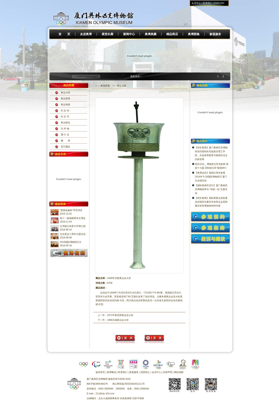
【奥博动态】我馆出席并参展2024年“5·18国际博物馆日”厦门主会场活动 (211, 176)
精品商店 (172, 34)
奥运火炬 (65, 92)
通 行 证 (65, 134)
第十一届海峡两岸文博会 (72, 218)
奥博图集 (194, 34)
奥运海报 (65, 104)
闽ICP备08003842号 (97, 383)
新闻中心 (129, 34)
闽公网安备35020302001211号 (128, 383)
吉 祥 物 (65, 128)
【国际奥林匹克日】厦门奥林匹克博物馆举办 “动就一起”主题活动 (211, 189)
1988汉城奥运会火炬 (118, 320)
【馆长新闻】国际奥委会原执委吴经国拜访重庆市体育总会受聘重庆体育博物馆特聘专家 (211, 202)
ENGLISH (219, 3)
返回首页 (100, 372)
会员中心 (196, 3)
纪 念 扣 (65, 110)
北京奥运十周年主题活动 (72, 234)
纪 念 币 (65, 116)
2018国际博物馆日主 (70, 242)
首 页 (64, 34)
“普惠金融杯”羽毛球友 (71, 210)
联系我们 (207, 3)
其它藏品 (65, 146)
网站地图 (178, 372)
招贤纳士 (145, 372)
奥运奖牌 (65, 98)
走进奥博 (86, 34)
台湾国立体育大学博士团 (72, 226)
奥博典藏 (150, 34)
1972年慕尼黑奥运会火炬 (120, 315)
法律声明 (167, 372)
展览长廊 (107, 34)
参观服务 (215, 34)
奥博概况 (111, 372)
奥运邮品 (65, 122)
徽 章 (65, 140)
